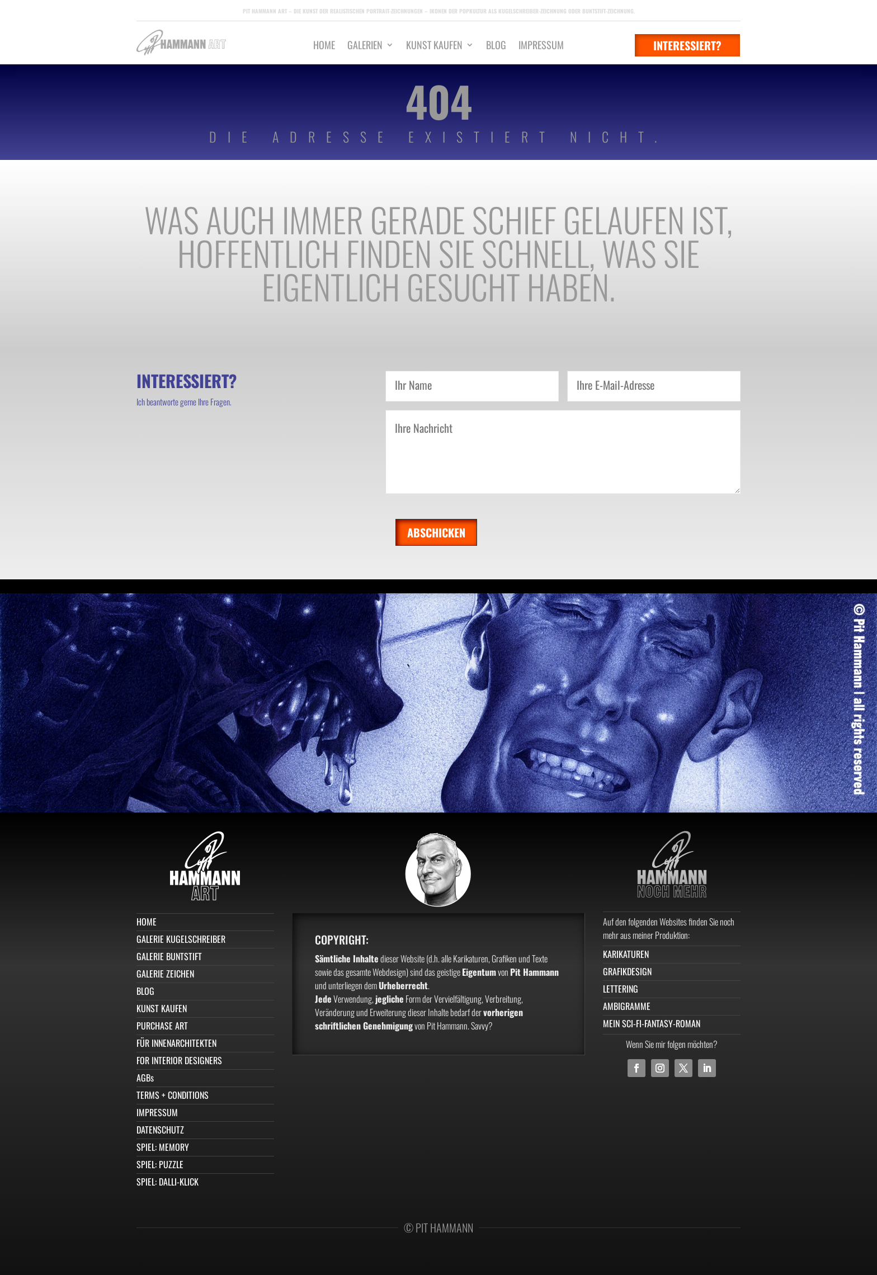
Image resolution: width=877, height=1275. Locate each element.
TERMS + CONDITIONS (172, 1095)
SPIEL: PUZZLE (159, 1164)
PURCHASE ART (162, 1025)
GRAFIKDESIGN (627, 971)
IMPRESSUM (541, 46)
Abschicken (436, 532)
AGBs (145, 1077)
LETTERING (620, 988)
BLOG (496, 46)
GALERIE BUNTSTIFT (169, 956)
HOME (324, 46)
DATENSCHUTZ (160, 1129)
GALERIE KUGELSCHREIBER (180, 939)
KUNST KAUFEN (434, 46)
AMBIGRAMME (626, 1006)
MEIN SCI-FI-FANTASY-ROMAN (651, 1023)
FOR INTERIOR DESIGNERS (179, 1060)
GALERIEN (365, 46)
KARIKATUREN (626, 954)
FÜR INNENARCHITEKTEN (176, 1043)
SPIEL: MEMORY (162, 1147)
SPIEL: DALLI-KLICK (167, 1181)
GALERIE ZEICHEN (165, 973)
